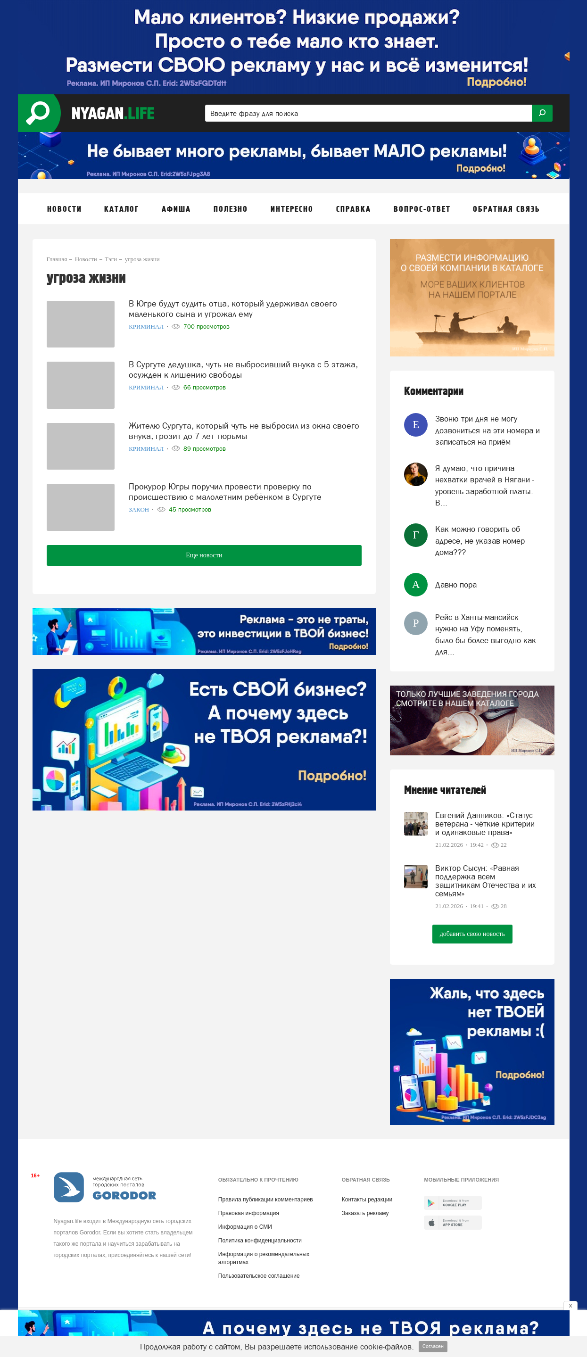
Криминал (147, 326)
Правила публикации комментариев (265, 1199)
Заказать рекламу (365, 1213)
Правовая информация (248, 1213)
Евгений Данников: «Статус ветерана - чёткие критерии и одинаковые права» (485, 823)
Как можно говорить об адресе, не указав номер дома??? (480, 540)
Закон (139, 509)
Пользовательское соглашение (259, 1276)
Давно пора (456, 584)
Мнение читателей (445, 790)
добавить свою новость (472, 933)
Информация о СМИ (245, 1227)
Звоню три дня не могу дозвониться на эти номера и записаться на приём (487, 430)
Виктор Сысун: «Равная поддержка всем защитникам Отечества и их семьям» (485, 881)
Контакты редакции (367, 1199)
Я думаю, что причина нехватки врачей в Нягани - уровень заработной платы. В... (484, 485)
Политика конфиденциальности (260, 1240)
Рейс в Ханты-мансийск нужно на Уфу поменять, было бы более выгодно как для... (485, 634)
